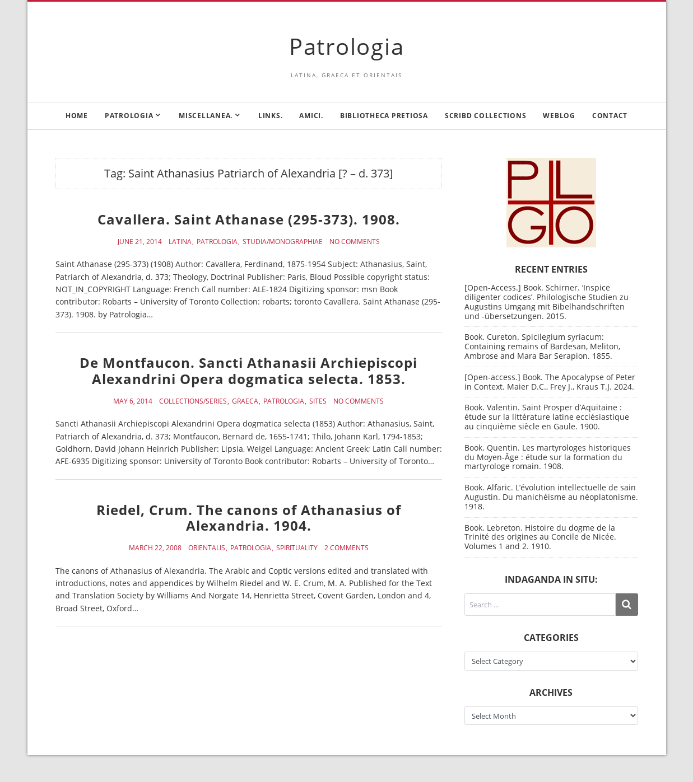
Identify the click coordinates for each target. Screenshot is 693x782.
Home (77, 115)
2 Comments (346, 548)
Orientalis (206, 548)
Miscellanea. (205, 115)
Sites (318, 401)
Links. (270, 115)
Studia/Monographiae (283, 242)
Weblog (559, 115)
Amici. (311, 115)
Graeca (245, 401)
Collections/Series (193, 401)
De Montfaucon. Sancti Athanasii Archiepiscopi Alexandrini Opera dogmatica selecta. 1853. (248, 370)
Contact (609, 115)
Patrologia (346, 46)
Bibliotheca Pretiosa (384, 115)
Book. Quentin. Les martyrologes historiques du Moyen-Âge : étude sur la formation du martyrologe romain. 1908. (547, 457)
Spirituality (297, 548)
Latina (180, 242)
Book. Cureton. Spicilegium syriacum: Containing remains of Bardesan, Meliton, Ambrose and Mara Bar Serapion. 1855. (542, 346)
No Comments (354, 242)
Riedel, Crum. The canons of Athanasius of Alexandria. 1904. (248, 517)
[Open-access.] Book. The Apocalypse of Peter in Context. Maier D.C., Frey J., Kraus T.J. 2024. (549, 382)
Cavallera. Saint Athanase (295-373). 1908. (248, 219)
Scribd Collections (486, 115)
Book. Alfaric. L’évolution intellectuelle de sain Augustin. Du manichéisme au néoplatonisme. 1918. (551, 497)
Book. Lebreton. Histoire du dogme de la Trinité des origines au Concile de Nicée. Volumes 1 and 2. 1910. (540, 537)
